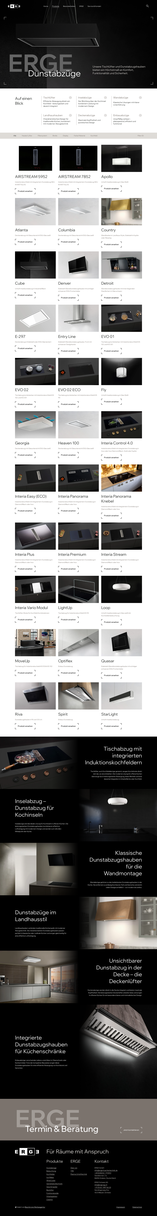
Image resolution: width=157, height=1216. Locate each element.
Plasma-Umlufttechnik (78, 1174)
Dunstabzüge (51, 1168)
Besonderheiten (69, 6)
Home (45, 6)
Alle (14, 136)
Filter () (141, 136)
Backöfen (50, 1190)
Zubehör (49, 1200)
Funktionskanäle (52, 1193)
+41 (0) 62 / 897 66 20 (103, 1187)
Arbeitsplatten (51, 1196)
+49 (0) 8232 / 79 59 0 (103, 1173)
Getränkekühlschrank (54, 1184)
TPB (72, 1171)
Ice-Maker (50, 1177)
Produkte (55, 6)
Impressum (120, 1207)
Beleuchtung (51, 1171)
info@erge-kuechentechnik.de (106, 1170)
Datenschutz (137, 1207)
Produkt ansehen (25, 191)
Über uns (73, 1168)
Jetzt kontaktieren (131, 1130)
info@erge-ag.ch (101, 1185)
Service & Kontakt (94, 6)
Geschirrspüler (51, 1187)
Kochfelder (50, 1174)
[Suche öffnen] (147, 6)
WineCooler (50, 1180)
